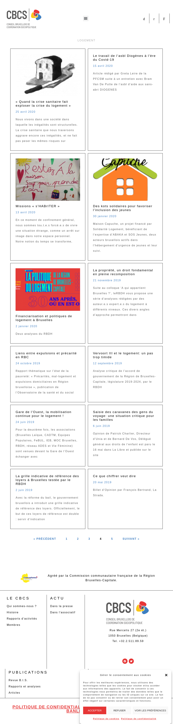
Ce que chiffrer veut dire (114, 476)
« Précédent (44, 538)
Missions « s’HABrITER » (38, 206)
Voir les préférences (150, 710)
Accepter (95, 710)
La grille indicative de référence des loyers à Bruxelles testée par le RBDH (47, 480)
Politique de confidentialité (138, 719)
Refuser (120, 710)
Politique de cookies (106, 719)
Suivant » (130, 538)
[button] (166, 675)
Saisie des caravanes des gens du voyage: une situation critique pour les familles (123, 415)
